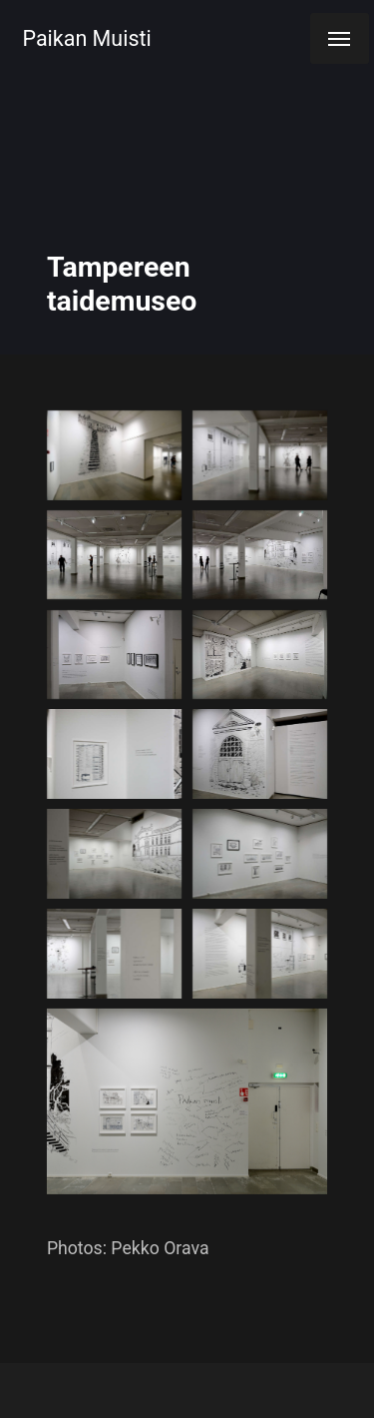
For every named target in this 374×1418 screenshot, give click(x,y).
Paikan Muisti (87, 38)
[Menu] (339, 38)
